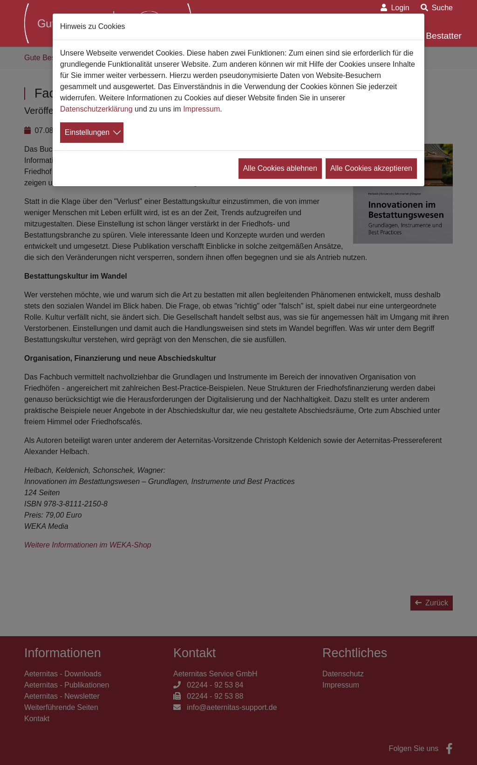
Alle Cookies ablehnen (280, 168)
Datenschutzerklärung (96, 109)
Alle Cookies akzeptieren (371, 168)
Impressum (201, 109)
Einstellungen (87, 132)
